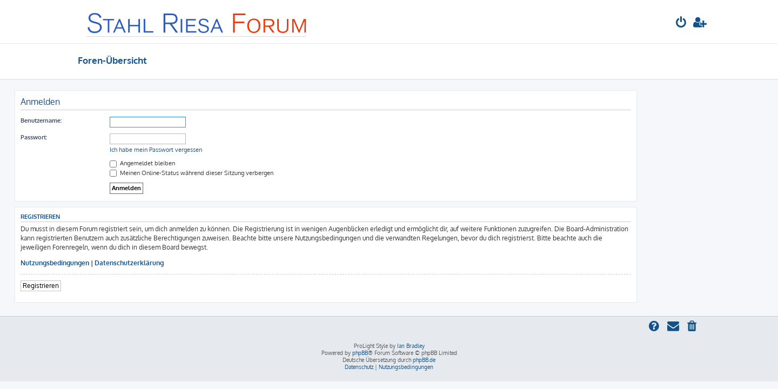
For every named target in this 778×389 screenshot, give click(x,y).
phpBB (360, 353)
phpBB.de (424, 360)
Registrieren (104, 285)
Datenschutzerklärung (192, 263)
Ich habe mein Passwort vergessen (219, 149)
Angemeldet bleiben (205, 163)
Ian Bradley (411, 346)
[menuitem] (681, 23)
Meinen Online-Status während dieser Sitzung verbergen (255, 173)
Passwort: (97, 137)
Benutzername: (104, 120)
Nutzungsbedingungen (118, 263)
